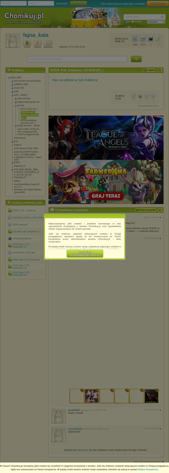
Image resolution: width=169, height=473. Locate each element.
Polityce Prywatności (147, 469)
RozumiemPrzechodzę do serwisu (85, 254)
